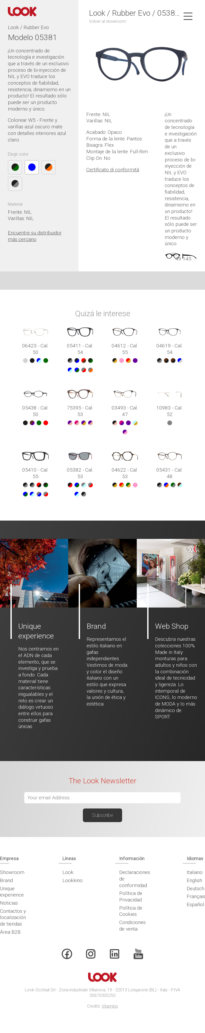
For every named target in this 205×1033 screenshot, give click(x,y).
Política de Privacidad (130, 896)
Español (195, 904)
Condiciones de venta (132, 925)
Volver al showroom (107, 21)
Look (67, 872)
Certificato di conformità (112, 170)
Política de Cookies (130, 911)
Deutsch (195, 889)
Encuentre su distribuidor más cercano (35, 236)
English (194, 880)
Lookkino (72, 880)
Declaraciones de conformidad (134, 878)
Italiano (195, 872)
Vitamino (110, 1006)
